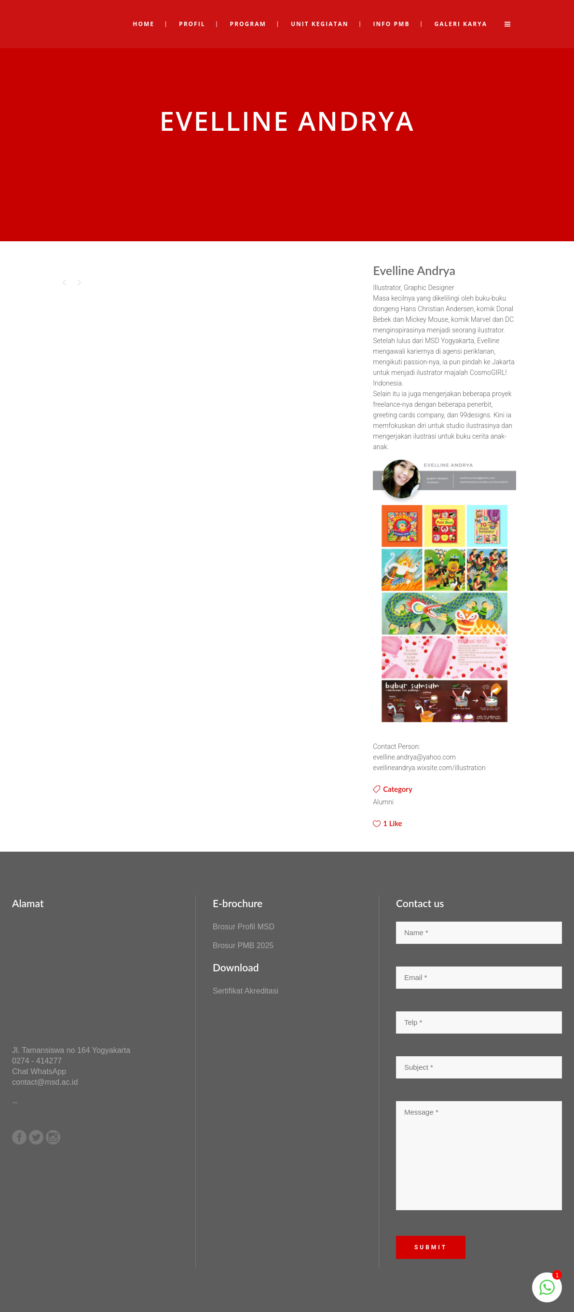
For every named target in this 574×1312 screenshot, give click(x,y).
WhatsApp (48, 1071)
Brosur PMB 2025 (243, 945)
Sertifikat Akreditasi (245, 991)
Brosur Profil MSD (243, 927)
